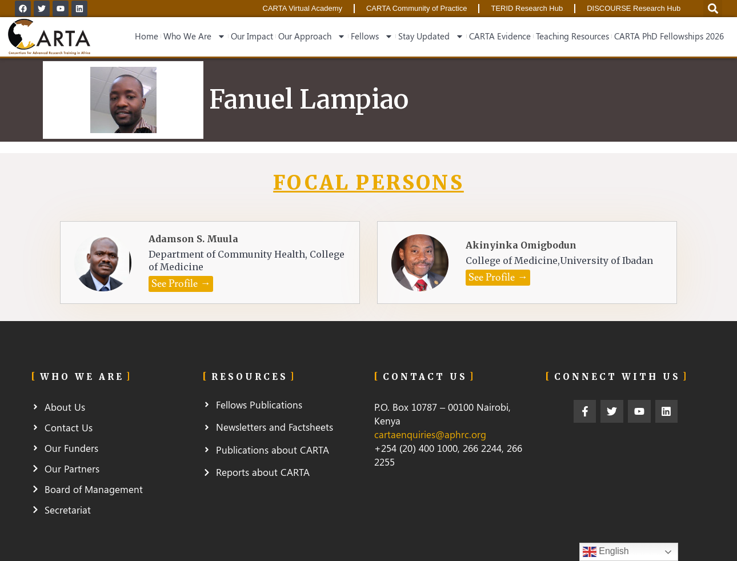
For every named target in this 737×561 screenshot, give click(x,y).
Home (146, 36)
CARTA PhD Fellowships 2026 (669, 36)
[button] (181, 284)
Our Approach (312, 36)
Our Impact (252, 36)
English (606, 552)
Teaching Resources (572, 36)
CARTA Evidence (500, 36)
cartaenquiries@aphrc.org (430, 434)
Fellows (372, 36)
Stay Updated (431, 36)
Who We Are (194, 36)
